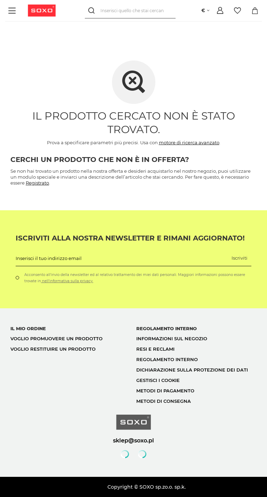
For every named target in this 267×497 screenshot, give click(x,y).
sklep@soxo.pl (133, 440)
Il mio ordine (28, 328)
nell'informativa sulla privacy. (67, 281)
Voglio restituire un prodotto (53, 349)
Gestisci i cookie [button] (158, 380)
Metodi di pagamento (165, 390)
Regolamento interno (167, 359)
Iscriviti (240, 258)
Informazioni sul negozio (171, 338)
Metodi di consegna (163, 401)
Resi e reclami (155, 349)
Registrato (37, 183)
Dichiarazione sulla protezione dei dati (192, 370)
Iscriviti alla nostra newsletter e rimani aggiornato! (130, 238)
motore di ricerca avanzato (189, 142)
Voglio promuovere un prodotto (56, 338)
